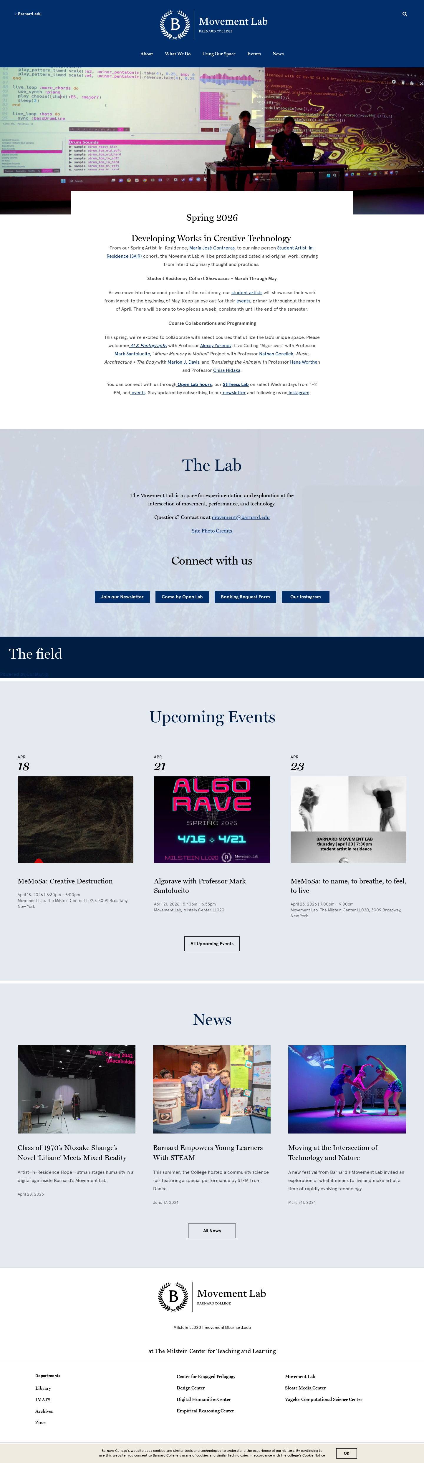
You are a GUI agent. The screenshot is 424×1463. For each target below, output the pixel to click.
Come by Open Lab (182, 597)
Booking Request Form (245, 597)
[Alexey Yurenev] (215, 345)
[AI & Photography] (148, 345)
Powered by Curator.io (24, 674)
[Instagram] (298, 392)
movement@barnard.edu (241, 517)
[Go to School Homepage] (214, 25)
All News (212, 1231)
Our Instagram (305, 597)
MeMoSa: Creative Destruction (65, 881)
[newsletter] (234, 392)
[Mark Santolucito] (132, 354)
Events (254, 53)
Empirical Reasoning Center (205, 1411)
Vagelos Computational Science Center (323, 1399)
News (278, 53)
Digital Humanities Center (204, 1399)
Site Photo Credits (212, 530)
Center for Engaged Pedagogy (206, 1376)
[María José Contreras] (211, 248)
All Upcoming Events (212, 944)
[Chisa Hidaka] (226, 370)
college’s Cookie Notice (306, 1455)
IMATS (42, 1399)
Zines (40, 1422)
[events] (243, 301)
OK (346, 1453)
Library (43, 1388)
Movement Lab (300, 1376)
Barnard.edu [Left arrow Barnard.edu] (28, 14)
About (146, 53)
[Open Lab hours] (194, 384)
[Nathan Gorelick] (276, 354)
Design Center (191, 1388)
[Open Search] (404, 15)
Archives (44, 1411)
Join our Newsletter (122, 597)
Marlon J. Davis (183, 362)
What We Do (178, 53)
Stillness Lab (236, 384)
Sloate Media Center (305, 1388)
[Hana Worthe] (303, 362)
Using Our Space (219, 53)
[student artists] (246, 292)
